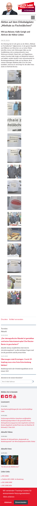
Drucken (4, 319)
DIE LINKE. (5, 476)
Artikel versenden (16, 319)
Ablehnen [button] (8, 502)
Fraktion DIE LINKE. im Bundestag (12, 479)
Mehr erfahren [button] (8, 497)
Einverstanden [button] (20, 502)
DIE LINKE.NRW (7, 482)
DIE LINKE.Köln (7, 485)
